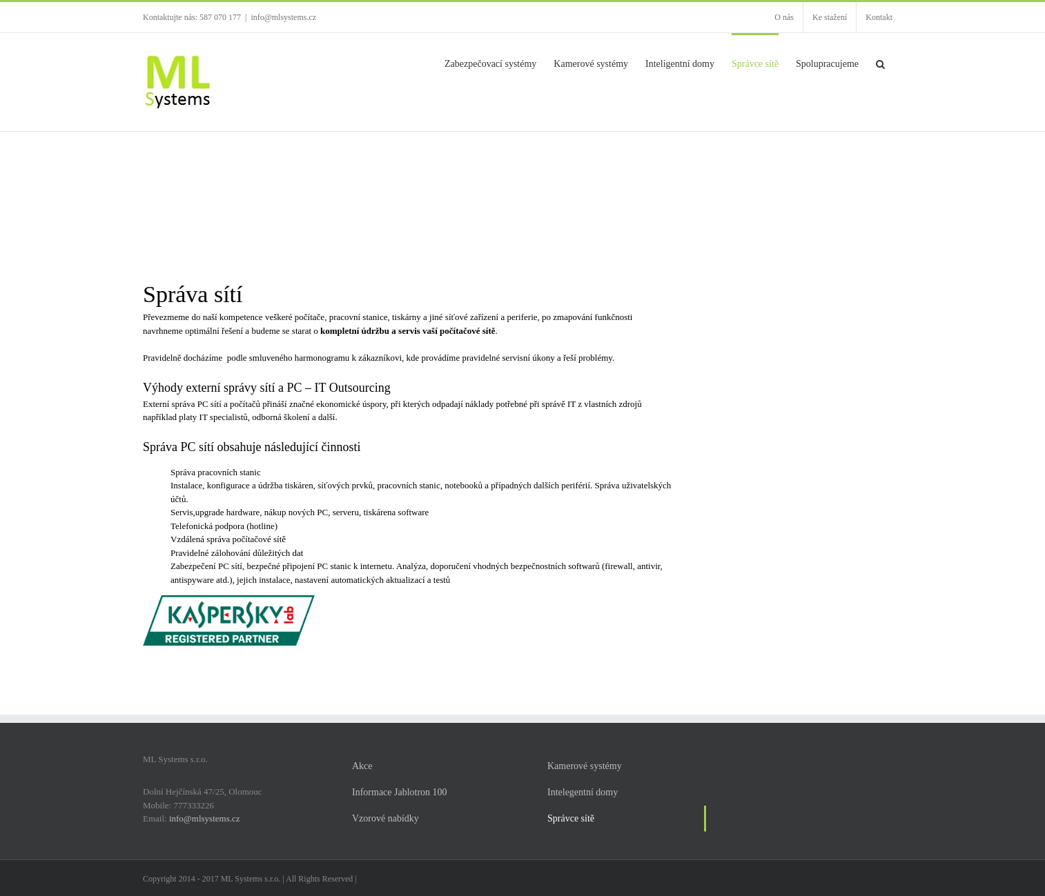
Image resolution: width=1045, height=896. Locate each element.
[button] (880, 62)
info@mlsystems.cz (283, 17)
